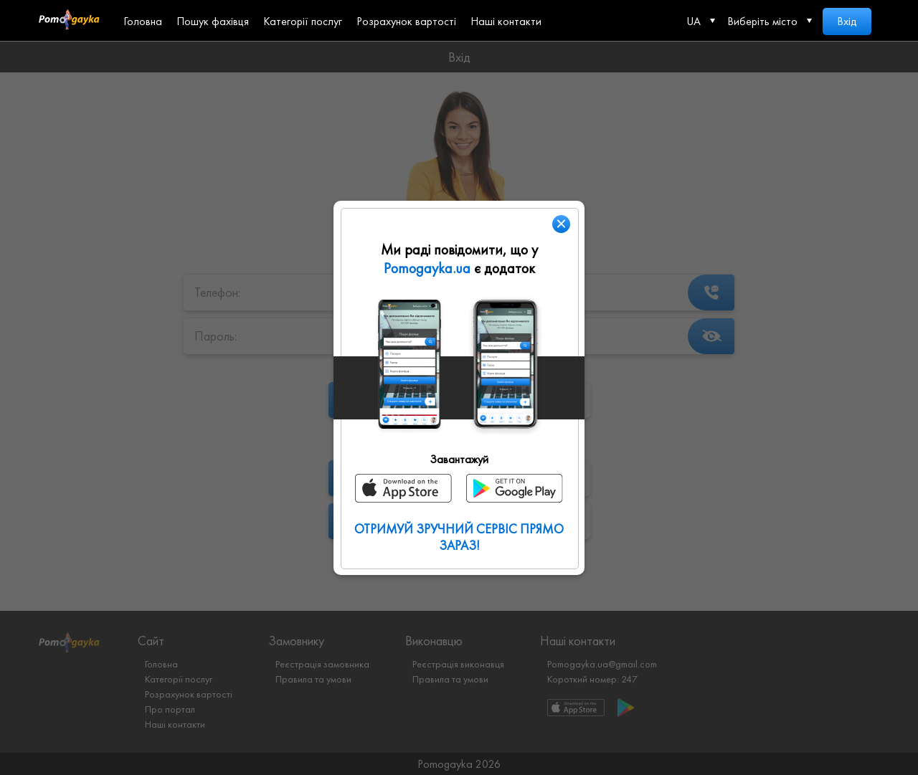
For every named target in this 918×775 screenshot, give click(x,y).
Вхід (847, 21)
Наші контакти (505, 21)
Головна (142, 21)
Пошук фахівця (212, 21)
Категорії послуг (302, 21)
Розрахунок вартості (406, 21)
